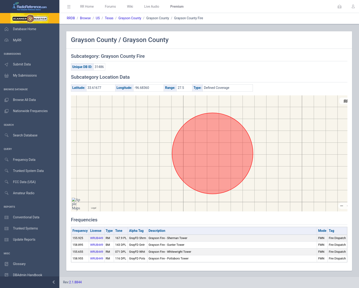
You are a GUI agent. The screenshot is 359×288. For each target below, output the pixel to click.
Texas (109, 18)
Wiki (130, 6)
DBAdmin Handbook (21, 275)
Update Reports (17, 240)
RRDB (71, 18)
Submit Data (15, 64)
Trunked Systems (19, 229)
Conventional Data (19, 217)
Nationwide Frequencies (24, 111)
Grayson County (129, 18)
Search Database (19, 135)
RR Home (87, 6)
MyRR (10, 40)
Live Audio (151, 6)
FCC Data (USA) (18, 182)
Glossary (12, 264)
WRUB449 (96, 238)
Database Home (18, 29)
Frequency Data (17, 160)
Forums (110, 6)
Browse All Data (18, 100)
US (98, 18)
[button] (339, 6)
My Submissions (18, 76)
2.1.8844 (75, 282)
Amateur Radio (17, 193)
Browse (85, 18)
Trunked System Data (22, 171)
